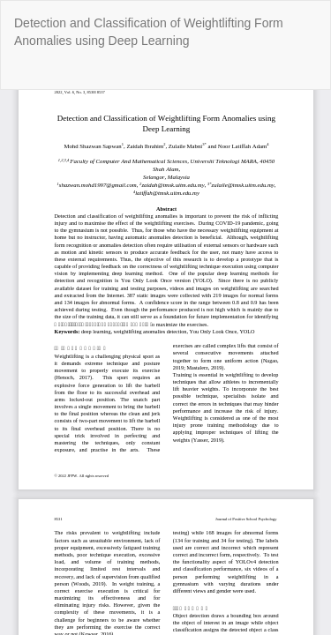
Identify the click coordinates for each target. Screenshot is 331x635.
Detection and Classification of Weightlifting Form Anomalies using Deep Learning (148, 32)
